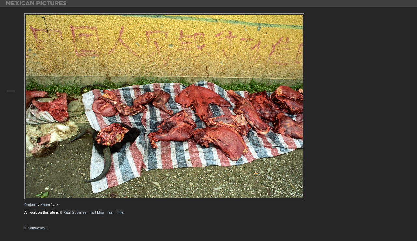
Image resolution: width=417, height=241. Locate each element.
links (120, 212)
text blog (97, 212)
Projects (30, 205)
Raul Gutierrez (74, 212)
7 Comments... (36, 228)
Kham (45, 205)
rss (110, 212)
